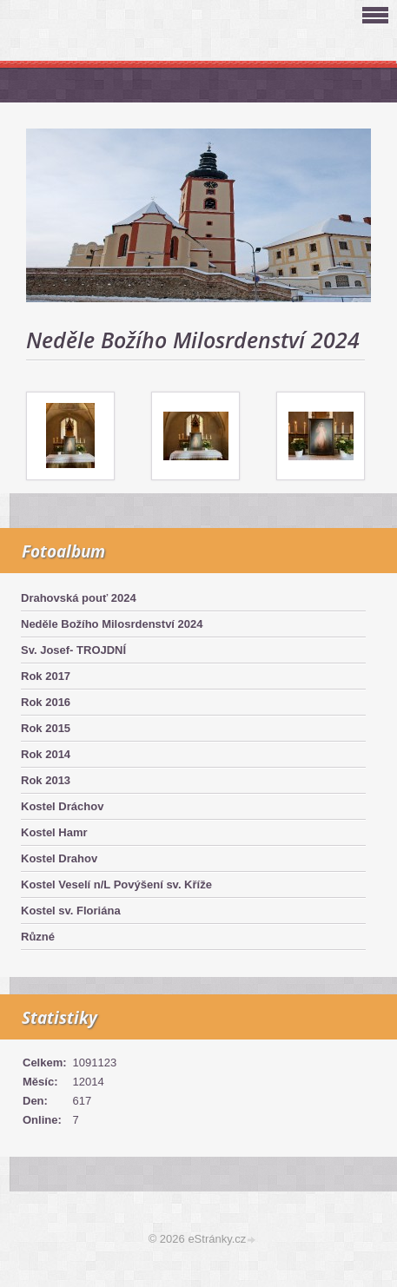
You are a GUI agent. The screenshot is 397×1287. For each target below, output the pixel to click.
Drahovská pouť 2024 (78, 597)
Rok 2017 (45, 676)
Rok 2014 (45, 754)
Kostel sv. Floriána (71, 910)
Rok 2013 (45, 780)
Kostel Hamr (54, 832)
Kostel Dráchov (62, 806)
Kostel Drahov (59, 858)
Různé (38, 936)
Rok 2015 (45, 728)
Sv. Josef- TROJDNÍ (73, 650)
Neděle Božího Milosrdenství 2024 (112, 623)
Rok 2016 (45, 702)
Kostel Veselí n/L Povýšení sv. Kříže (116, 884)
